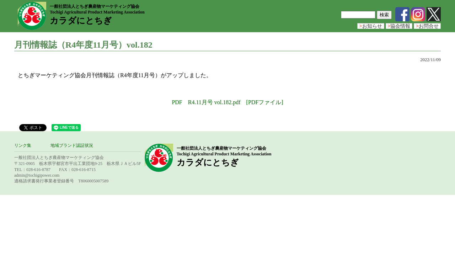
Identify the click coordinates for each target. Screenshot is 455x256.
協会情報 (399, 26)
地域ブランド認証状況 (71, 145)
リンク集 (22, 145)
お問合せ (427, 26)
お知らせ (370, 26)
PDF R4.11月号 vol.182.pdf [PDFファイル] (227, 102)
